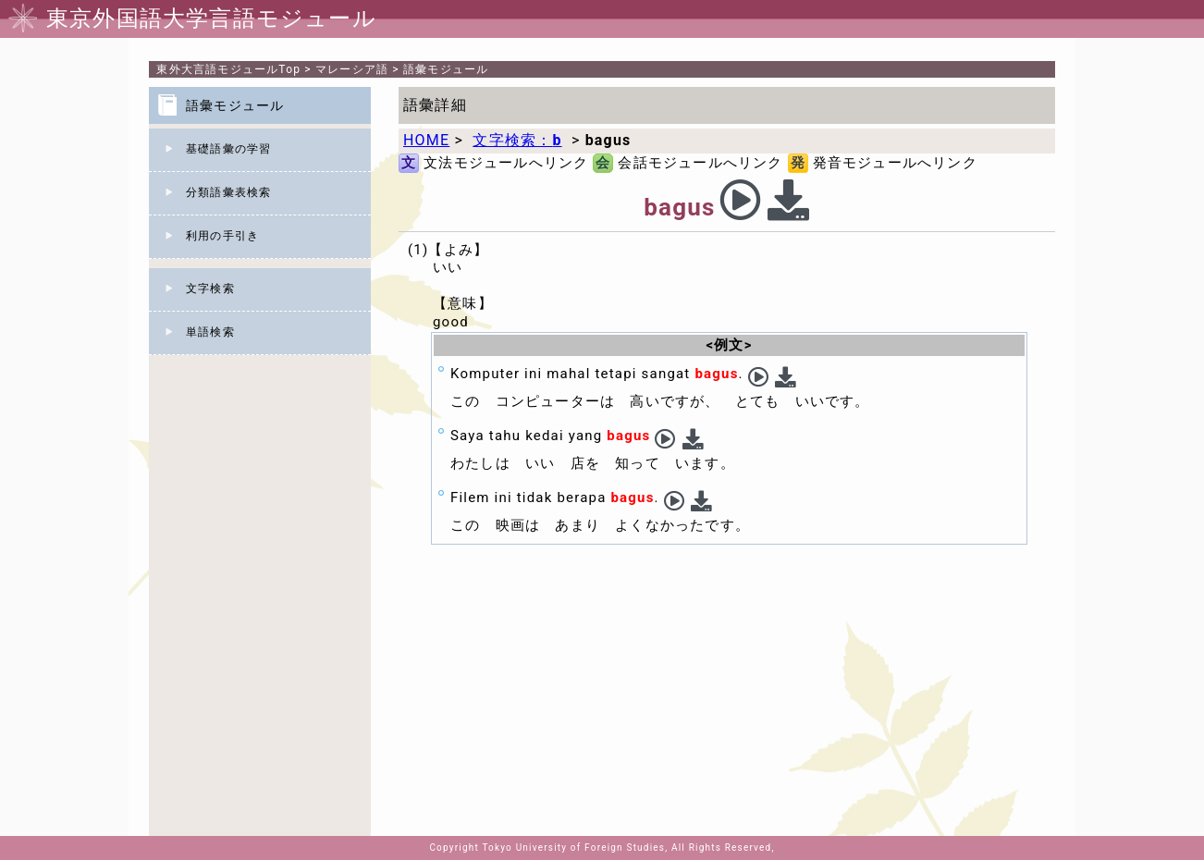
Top (228, 69)
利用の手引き (222, 235)
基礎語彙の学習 (228, 148)
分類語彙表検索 (228, 192)
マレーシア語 (351, 69)
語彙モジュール (445, 69)
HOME (426, 140)
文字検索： (517, 140)
